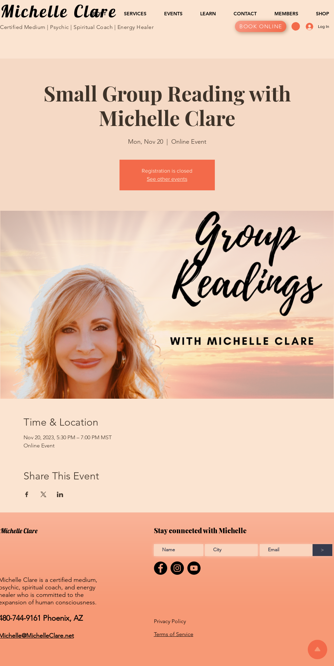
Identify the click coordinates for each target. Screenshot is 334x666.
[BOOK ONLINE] (260, 26)
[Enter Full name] (178, 550)
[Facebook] (160, 568)
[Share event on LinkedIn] (60, 494)
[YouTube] (194, 568)
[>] (322, 550)
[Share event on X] (43, 494)
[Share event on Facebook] (26, 494)
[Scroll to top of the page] (317, 649)
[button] (94, 13)
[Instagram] (177, 568)
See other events (167, 179)
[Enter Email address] (286, 550)
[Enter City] (231, 550)
